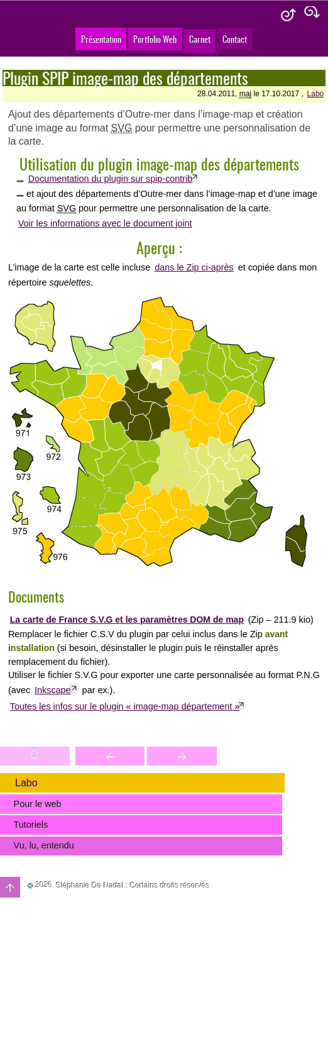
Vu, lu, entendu (44, 845)
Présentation (101, 38)
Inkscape (53, 690)
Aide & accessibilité (288, 15)
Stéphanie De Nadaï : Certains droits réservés (133, 885)
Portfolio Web (155, 38)
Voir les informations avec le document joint (105, 223)
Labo (315, 93)
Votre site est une (182, 756)
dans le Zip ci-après (194, 267)
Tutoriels (31, 825)
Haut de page (10, 887)
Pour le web (38, 804)
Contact (234, 38)
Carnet (199, 38)
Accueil (35, 756)
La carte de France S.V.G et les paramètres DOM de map (127, 620)
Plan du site (312, 15)
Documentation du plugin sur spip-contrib (110, 179)
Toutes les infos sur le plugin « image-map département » (125, 706)
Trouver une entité (110, 756)
